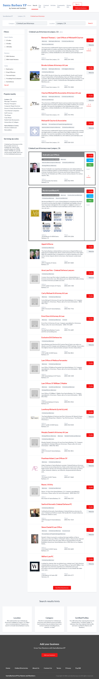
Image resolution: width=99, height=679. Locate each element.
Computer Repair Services (12, 106)
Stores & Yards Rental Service (13, 108)
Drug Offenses (10, 72)
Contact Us (46, 6)
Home (29, 5)
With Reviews (10, 56)
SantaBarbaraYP (8, 16)
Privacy (68, 668)
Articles (53, 5)
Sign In (77, 4)
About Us (35, 668)
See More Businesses (62, 588)
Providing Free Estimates (13, 78)
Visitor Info (69, 6)
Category (11, 23)
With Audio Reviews (12, 59)
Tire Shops (7, 115)
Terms (58, 668)
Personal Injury (10, 75)
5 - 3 (88, 49)
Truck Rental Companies (11, 110)
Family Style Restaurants (11, 120)
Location (52, 23)
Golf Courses (8, 113)
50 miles (8, 43)
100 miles (9, 47)
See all (6, 85)
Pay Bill (40, 6)
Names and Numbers (27, 676)
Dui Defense (10, 82)
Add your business (81, 8)
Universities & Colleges (11, 122)
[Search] (90, 23)
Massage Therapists (10, 101)
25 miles (8, 40)
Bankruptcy (9, 69)
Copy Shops (8, 117)
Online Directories (21, 668)
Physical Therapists (10, 103)
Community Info (61, 6)
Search (35, 5)
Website (91, 45)
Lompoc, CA (21, 16)
